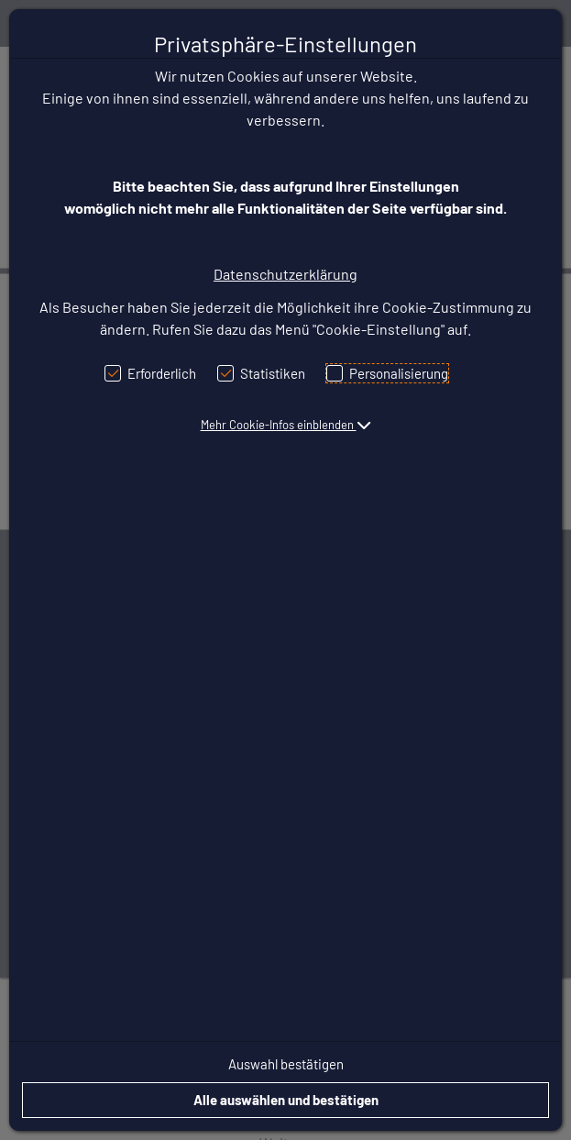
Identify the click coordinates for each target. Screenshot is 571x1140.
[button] (286, 424)
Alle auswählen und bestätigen (286, 1099)
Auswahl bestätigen (286, 1064)
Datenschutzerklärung (285, 273)
